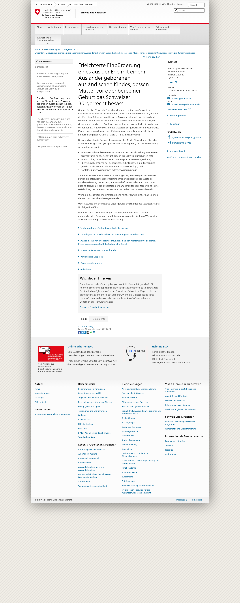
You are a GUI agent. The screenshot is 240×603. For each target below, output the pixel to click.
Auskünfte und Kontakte (176, 482)
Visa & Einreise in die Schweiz (141, 30)
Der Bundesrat (45, 4)
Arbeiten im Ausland (87, 540)
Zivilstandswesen (129, 567)
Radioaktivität (84, 506)
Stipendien (127, 535)
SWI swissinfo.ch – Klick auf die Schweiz (103, 396)
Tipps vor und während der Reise (93, 484)
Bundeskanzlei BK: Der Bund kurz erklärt (104, 402)
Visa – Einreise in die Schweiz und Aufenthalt (180, 476)
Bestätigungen (128, 509)
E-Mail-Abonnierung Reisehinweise (94, 519)
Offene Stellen (41, 488)
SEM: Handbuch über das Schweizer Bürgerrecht (108, 336)
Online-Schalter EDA (80, 432)
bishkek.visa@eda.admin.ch (185, 104)
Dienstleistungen (118, 30)
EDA (63, 4)
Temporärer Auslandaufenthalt (92, 572)
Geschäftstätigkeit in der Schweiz (180, 495)
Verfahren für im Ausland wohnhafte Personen (104, 228)
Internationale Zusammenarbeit (48, 41)
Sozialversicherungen (131, 513)
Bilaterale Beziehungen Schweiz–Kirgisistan (180, 509)
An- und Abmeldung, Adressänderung (139, 475)
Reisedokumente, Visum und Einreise (95, 488)
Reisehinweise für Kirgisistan (91, 475)
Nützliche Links (129, 554)
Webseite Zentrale (178, 109)
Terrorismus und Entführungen (92, 497)
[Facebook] (79, 418)
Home (37, 49)
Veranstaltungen (42, 479)
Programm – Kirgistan (175, 527)
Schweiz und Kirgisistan (167, 30)
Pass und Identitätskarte (133, 479)
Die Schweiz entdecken (94, 386)
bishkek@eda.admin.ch (183, 98)
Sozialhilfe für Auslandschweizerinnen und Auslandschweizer (141, 498)
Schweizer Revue (129, 558)
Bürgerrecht (69, 49)
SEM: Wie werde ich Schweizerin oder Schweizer (108, 325)
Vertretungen (54, 30)
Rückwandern (84, 549)
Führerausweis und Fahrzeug (135, 488)
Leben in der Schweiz (175, 487)
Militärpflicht (128, 522)
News (37, 475)
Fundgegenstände (130, 517)
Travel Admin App (86, 523)
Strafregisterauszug (131, 526)
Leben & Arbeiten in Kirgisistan (94, 30)
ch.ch (85, 391)
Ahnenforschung (129, 531)
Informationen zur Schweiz (177, 491)
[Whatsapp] (91, 418)
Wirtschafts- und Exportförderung (180, 515)
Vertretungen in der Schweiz (91, 535)
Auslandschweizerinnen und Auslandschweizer (91, 554)
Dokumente (99, 318)
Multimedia (170, 540)
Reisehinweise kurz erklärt (90, 479)
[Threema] (88, 418)
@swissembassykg (181, 142)
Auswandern (84, 568)
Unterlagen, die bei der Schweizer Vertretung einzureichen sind (112, 234)
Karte (172, 82)
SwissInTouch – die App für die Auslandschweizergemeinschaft (136, 577)
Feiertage (175, 123)
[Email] (94, 418)
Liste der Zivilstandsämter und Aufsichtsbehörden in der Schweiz (116, 380)
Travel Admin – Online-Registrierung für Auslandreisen (140, 548)
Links (82, 318)
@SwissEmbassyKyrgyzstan (186, 137)
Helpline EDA (160, 432)
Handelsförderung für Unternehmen (138, 571)
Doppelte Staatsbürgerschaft (95, 307)
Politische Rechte (129, 484)
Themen (169, 531)
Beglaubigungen (129, 504)
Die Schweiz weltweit (83, 4)
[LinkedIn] (85, 418)
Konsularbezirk (178, 151)
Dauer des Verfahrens (91, 263)
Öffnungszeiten (178, 115)
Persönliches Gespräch (92, 257)
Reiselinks (82, 514)
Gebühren (86, 269)
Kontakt (171, 61)
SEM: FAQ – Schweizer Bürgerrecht (101, 331)
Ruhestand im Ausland (88, 544)
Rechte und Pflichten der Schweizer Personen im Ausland (94, 562)
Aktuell (40, 30)
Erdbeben (82, 501)
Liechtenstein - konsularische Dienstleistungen (135, 541)
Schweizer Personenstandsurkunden (99, 250)
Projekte (169, 536)
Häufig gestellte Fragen (89, 493)
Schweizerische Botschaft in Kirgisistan (53, 500)
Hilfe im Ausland (86, 510)
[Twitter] (82, 418)
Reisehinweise (72, 30)
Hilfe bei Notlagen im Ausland (136, 493)
